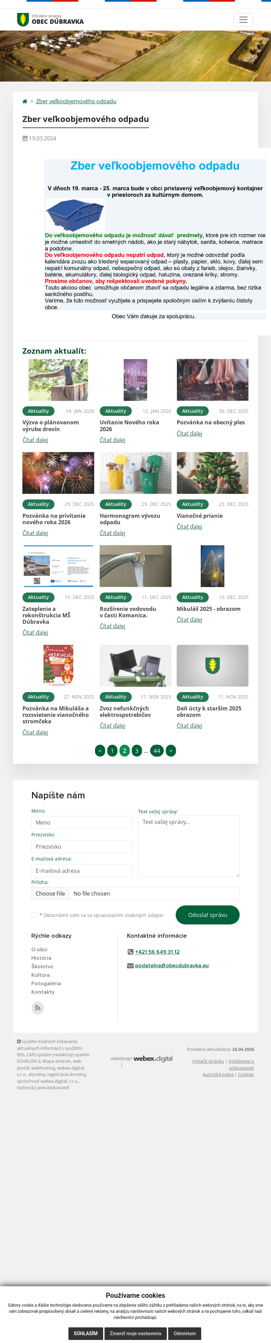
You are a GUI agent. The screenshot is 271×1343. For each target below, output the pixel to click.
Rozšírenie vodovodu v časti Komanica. (128, 612)
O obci (39, 949)
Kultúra (40, 975)
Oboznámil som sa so (101, 915)
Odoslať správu (207, 915)
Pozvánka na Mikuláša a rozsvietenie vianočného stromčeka (55, 715)
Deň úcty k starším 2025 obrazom (209, 712)
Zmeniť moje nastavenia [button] (135, 1333)
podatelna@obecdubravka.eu (172, 965)
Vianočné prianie (200, 515)
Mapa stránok (57, 1061)
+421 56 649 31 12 (157, 952)
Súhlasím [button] (86, 1333)
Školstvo (42, 966)
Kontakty (42, 992)
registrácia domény (66, 1074)
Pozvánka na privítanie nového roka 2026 (53, 519)
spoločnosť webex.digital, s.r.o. (48, 1081)
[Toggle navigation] (243, 19)
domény (37, 1074)
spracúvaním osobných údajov (128, 915)
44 (157, 751)
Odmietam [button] (185, 1333)
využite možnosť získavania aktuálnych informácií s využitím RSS (49, 1048)
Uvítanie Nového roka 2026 (129, 425)
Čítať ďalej (35, 440)
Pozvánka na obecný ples (211, 422)
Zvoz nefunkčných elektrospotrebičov (125, 712)
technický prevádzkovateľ (43, 1087)
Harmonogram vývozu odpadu (130, 519)
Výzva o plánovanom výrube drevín (50, 425)
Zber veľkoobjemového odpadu (76, 101)
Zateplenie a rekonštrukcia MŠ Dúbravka (46, 615)
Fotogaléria (46, 983)
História (41, 958)
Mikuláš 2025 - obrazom (209, 609)
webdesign (121, 1058)
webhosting (43, 1068)
